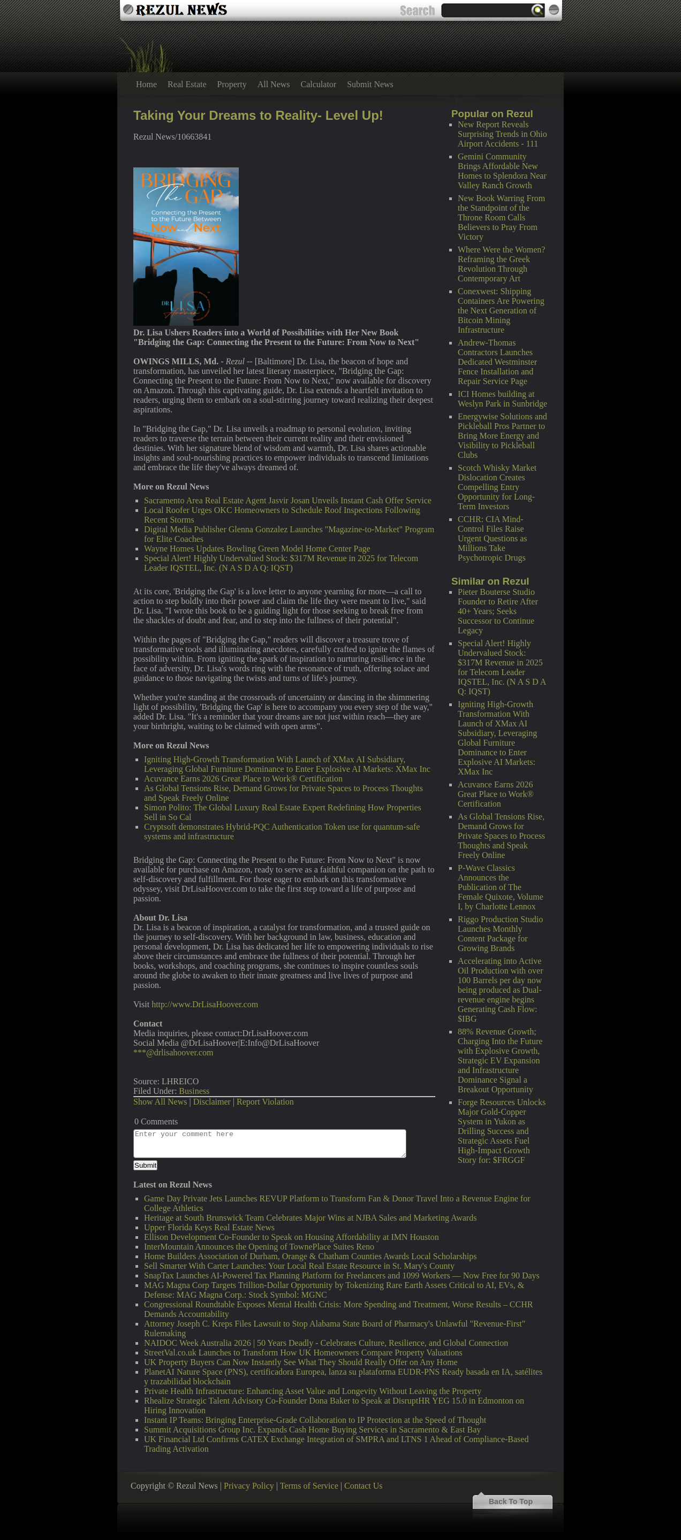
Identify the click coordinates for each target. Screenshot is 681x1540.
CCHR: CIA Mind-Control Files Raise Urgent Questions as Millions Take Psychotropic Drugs (492, 538)
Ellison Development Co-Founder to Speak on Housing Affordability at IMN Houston (291, 1237)
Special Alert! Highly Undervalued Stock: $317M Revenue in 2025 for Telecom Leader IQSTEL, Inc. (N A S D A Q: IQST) (502, 667)
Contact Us (363, 1485)
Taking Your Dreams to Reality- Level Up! (258, 115)
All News (274, 84)
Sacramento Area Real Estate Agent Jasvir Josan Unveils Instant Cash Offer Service (288, 500)
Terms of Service (309, 1485)
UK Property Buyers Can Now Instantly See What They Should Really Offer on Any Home (301, 1362)
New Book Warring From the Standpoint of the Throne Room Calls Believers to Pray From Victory (501, 217)
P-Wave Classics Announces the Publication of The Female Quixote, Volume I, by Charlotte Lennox (500, 887)
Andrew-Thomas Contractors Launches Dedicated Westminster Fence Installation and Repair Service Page (497, 362)
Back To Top (511, 1501)
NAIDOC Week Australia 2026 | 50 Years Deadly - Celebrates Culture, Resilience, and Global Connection (326, 1342)
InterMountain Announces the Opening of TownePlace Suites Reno (259, 1246)
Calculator (319, 84)
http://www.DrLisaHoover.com (205, 1004)
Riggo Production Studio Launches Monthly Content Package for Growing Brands (500, 934)
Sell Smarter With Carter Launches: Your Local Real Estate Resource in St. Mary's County (299, 1265)
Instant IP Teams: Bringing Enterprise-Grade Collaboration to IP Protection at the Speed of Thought (315, 1419)
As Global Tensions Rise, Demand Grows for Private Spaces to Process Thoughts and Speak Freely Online (501, 836)
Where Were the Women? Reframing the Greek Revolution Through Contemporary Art (501, 264)
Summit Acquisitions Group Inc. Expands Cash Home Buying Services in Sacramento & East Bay (312, 1429)
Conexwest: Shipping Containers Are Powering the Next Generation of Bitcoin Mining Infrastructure (501, 310)
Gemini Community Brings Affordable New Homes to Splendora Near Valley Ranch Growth (502, 171)
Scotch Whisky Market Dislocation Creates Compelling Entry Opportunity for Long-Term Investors (497, 487)
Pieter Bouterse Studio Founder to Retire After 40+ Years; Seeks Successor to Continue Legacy (498, 611)
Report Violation (265, 1101)
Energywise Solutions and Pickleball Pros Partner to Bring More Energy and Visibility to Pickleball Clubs (502, 435)
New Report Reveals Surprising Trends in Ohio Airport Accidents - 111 (502, 134)
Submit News (370, 84)
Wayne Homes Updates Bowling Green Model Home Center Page (257, 548)
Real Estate (187, 84)
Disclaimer (212, 1101)
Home (146, 84)
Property (232, 84)
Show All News (160, 1101)
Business (194, 1090)
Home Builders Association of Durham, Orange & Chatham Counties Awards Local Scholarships (310, 1256)
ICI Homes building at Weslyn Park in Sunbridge (502, 398)
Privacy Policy (249, 1485)
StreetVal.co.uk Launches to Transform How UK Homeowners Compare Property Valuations (303, 1352)
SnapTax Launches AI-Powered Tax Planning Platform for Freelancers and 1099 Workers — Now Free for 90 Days (342, 1275)
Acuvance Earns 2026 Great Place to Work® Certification (496, 794)
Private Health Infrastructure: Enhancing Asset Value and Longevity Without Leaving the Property (312, 1391)
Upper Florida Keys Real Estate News (209, 1227)
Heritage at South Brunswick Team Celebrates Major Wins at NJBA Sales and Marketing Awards (310, 1217)
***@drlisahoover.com (173, 1052)
